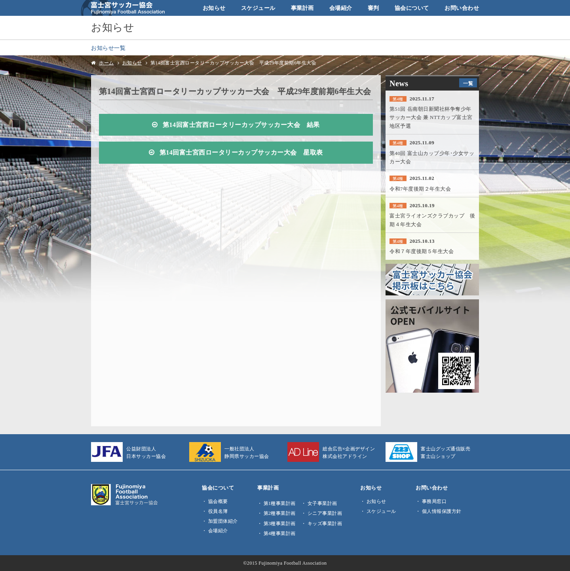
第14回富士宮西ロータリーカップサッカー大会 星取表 (241, 152)
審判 (373, 8)
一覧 (468, 83)
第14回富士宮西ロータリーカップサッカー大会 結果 (241, 125)
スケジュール (258, 8)
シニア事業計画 (325, 513)
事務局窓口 (434, 501)
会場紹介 (340, 8)
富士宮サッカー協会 (123, 8)
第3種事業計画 (280, 523)
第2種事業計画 (280, 513)
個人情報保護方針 (442, 511)
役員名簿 (218, 511)
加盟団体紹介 (223, 521)
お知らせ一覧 (108, 48)
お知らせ (214, 8)
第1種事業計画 (280, 503)
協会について (412, 8)
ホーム (106, 63)
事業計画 (302, 8)
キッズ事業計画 (325, 523)
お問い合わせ (462, 8)
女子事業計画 (322, 503)
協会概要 (218, 501)
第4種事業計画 (280, 533)
